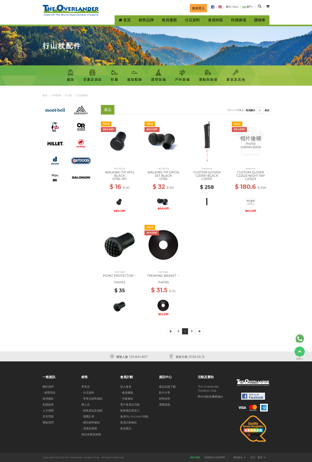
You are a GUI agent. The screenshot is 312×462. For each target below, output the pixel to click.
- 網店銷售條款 (90, 422)
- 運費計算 (87, 416)
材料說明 (164, 398)
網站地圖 (195, 457)
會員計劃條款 (128, 422)
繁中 (228, 6)
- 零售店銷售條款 (92, 398)
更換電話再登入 (130, 410)
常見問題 (48, 416)
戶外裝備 (56, 95)
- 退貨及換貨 (89, 428)
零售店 (85, 386)
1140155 (163, 282)
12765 (163, 179)
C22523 (250, 179)
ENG (235, 6)
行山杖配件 (82, 95)
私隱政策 (48, 404)
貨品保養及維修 (91, 434)
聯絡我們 (48, 422)
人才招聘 (48, 410)
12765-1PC (119, 179)
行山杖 (68, 95)
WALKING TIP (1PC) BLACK (119, 174)
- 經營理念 (49, 392)
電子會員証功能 (130, 404)
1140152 (119, 282)
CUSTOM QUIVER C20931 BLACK (206, 174)
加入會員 (125, 386)
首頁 (45, 95)
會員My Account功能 (134, 416)
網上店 (85, 404)
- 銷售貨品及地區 (92, 410)
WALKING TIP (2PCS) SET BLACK (163, 174)
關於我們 (48, 386)
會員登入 (198, 8)
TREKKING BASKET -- (163, 276)
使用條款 (48, 398)
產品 (267, 110)
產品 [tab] (107, 109)
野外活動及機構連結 (210, 396)
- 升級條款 (126, 398)
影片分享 (164, 392)
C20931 (206, 179)
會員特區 (215, 20)
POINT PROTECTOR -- (119, 276)
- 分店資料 (87, 392)
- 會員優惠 (126, 392)
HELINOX (119, 168)
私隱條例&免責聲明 (214, 457)
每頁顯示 (250, 110)
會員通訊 (125, 428)
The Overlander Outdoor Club (208, 388)
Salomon (207, 168)
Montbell (120, 271)
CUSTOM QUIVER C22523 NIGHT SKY (250, 174)
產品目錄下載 (167, 386)
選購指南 (164, 404)
